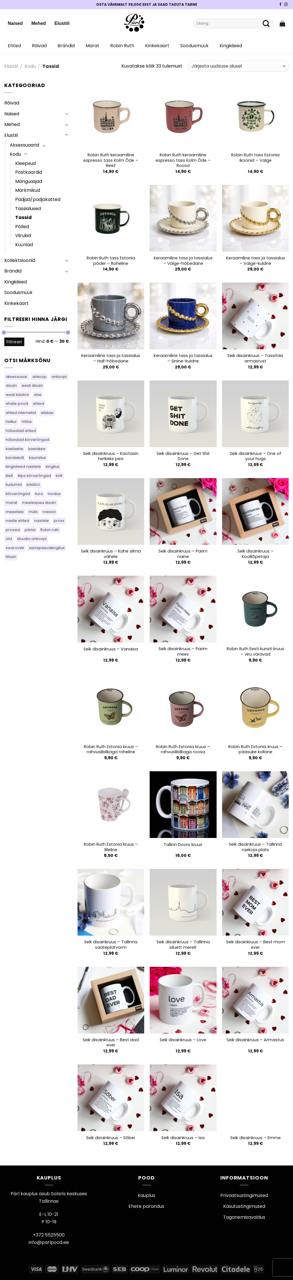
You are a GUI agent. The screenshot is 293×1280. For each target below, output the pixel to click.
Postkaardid (28, 172)
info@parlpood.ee (49, 1242)
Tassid (23, 217)
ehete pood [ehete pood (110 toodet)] (17, 403)
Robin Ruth (122, 45)
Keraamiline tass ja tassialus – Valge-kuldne (255, 260)
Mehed (38, 23)
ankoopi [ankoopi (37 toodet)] (59, 376)
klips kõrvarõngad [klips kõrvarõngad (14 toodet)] (34, 475)
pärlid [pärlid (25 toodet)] (30, 529)
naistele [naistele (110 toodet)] (41, 520)
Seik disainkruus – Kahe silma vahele (111, 554)
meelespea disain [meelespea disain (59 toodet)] (39, 502)
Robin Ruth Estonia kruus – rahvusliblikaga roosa (183, 749)
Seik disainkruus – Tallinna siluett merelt (183, 944)
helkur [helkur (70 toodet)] (11, 421)
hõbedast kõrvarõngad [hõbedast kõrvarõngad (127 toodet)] (27, 439)
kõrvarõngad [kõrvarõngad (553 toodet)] (18, 493)
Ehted (14, 45)
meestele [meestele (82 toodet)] (15, 511)
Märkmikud (27, 190)
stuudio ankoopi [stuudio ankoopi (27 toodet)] (32, 538)
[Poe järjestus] (238, 66)
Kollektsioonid (19, 260)
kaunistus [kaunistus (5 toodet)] (37, 457)
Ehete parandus (146, 1206)
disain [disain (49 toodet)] (11, 385)
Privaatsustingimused (244, 1195)
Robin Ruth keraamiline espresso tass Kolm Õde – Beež (110, 160)
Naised (15, 23)
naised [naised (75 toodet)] (49, 511)
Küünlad (24, 244)
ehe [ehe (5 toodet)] (37, 394)
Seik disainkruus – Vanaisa (111, 649)
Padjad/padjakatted (37, 199)
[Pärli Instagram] (286, 5)
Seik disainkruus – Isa (183, 1138)
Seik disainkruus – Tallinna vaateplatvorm (110, 944)
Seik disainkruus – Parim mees (183, 651)
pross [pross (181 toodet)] (59, 520)
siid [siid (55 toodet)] (9, 538)
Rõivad (39, 45)
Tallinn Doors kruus (183, 844)
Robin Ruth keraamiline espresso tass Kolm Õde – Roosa (183, 160)
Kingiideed (230, 45)
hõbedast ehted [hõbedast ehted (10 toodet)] (21, 430)
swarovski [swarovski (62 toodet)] (15, 547)
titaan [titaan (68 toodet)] (11, 556)
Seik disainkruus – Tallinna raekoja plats (255, 847)
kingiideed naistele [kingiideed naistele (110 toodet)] (23, 466)
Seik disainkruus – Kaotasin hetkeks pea (110, 456)
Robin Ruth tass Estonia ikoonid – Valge (255, 157)
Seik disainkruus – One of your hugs (255, 456)
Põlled (22, 226)
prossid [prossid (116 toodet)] (13, 529)
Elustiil (61, 23)
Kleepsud (25, 163)
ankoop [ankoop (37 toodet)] (39, 376)
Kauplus (146, 1195)
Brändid (66, 45)
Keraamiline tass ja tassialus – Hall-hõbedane (110, 358)
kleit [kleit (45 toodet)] (9, 475)
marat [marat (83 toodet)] (11, 502)
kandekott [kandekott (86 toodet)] (15, 457)
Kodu (30, 66)
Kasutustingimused (244, 1206)
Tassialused (28, 208)
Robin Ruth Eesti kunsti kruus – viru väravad (255, 651)
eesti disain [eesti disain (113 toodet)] (32, 385)
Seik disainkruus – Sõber (110, 1138)
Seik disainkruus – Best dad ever (111, 1042)
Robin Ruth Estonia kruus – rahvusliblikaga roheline (111, 749)
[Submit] (266, 23)
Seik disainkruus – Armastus (255, 1040)
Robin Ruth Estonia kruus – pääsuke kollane (255, 749)
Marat (92, 45)
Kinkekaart (157, 45)
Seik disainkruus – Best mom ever (255, 944)
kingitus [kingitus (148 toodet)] (53, 466)
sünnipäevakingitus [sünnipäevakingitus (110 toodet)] (47, 547)
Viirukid (23, 235)
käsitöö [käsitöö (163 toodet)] (33, 484)
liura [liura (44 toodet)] (39, 493)
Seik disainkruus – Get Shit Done (183, 456)
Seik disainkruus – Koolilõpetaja (255, 554)
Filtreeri (14, 342)
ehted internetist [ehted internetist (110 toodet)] (21, 412)
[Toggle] (66, 113)
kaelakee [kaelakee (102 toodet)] (36, 448)
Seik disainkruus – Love (183, 1040)
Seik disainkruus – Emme (255, 1138)
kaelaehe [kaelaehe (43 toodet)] (14, 448)
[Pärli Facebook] (280, 5)
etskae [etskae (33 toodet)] (47, 412)
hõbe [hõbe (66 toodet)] (27, 421)
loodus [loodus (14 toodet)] (54, 493)
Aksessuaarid (24, 145)
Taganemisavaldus (244, 1217)
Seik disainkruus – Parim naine (183, 554)
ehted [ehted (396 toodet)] (38, 403)
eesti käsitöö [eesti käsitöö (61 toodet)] (17, 394)
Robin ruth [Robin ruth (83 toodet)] (49, 529)
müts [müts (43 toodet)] (33, 511)
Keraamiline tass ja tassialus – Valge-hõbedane (183, 260)
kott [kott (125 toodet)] (59, 475)
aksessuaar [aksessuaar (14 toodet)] (16, 376)
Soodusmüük (194, 45)
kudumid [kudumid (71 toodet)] (14, 484)
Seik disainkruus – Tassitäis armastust (255, 358)
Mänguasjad (28, 181)
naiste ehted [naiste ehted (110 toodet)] (17, 520)
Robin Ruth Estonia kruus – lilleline (111, 847)
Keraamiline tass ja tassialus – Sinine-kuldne (183, 358)
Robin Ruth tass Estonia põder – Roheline (111, 260)
